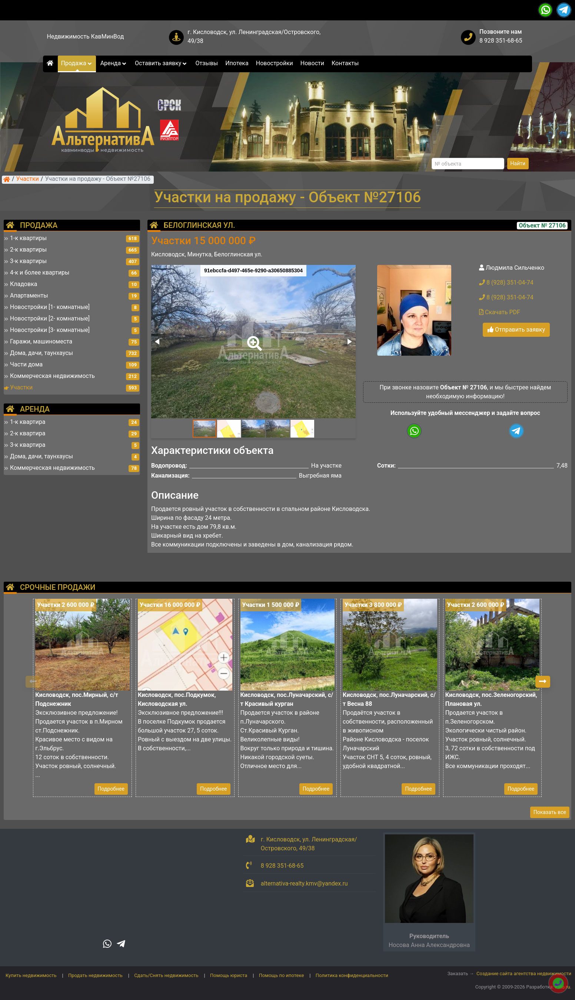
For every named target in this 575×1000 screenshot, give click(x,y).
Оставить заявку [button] (161, 63)
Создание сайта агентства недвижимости (523, 973)
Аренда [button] (113, 63)
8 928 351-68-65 (500, 40)
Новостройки (274, 63)
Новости (312, 63)
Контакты (345, 63)
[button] (253, 338)
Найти (518, 163)
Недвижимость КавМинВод (85, 36)
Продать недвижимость (95, 975)
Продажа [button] (77, 63)
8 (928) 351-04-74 (506, 282)
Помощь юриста (228, 975)
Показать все (550, 812)
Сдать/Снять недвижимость (166, 975)
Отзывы (206, 63)
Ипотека (237, 63)
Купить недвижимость (31, 975)
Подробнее (111, 789)
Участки (27, 179)
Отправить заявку (516, 329)
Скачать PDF (499, 312)
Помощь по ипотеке (281, 975)
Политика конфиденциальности (352, 975)
